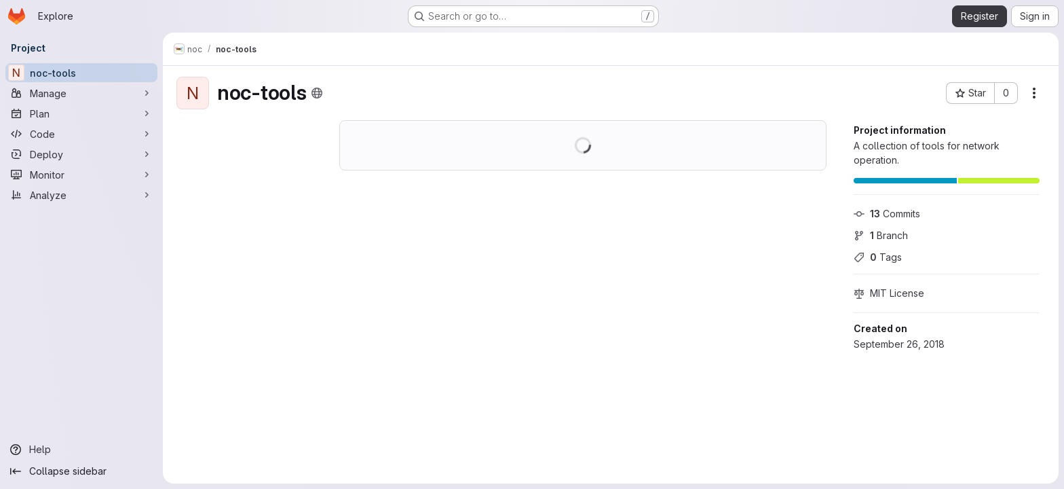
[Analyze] (81, 194)
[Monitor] (81, 174)
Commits (887, 213)
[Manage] (81, 93)
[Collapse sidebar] (81, 471)
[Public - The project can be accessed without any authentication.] (316, 93)
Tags (878, 257)
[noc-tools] (81, 72)
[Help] (81, 449)
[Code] (81, 133)
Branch (881, 235)
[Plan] (81, 113)
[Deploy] (81, 154)
